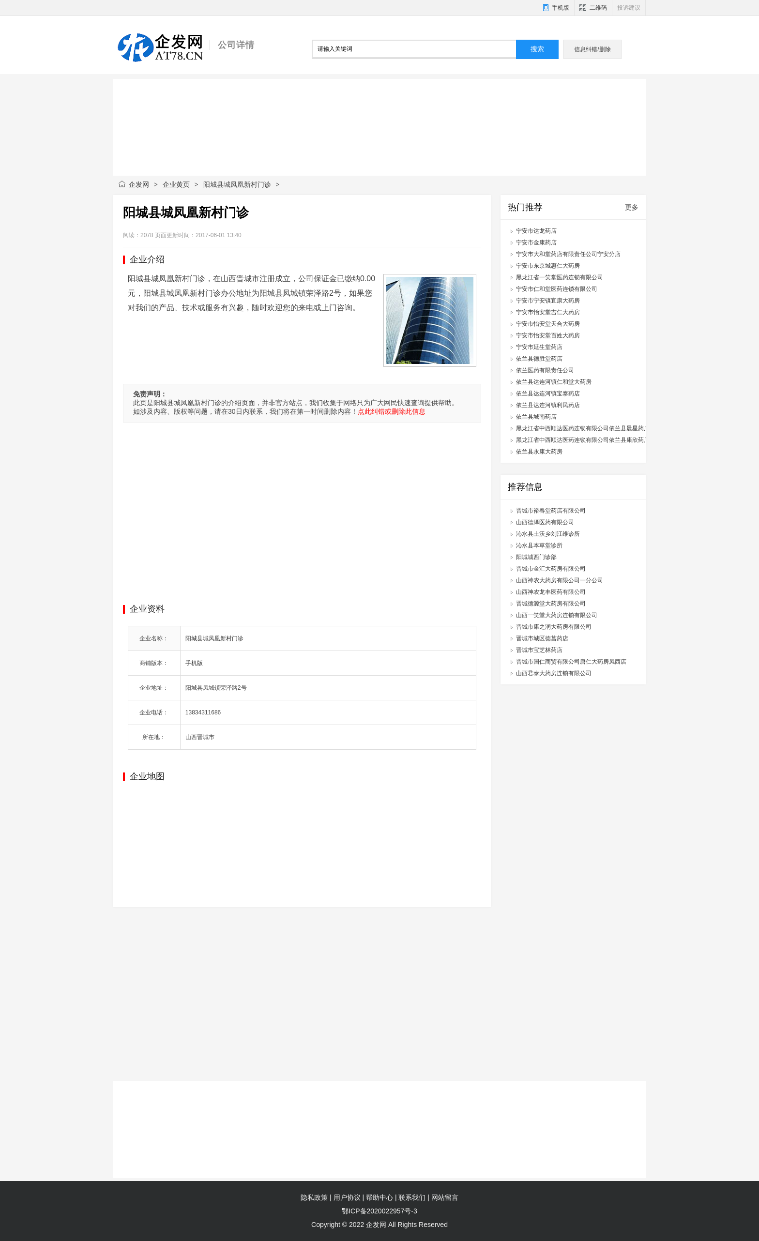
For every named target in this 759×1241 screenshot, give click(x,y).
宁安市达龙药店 (536, 230)
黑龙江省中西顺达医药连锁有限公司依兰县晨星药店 (583, 428)
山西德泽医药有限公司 (545, 522)
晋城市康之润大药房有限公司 (554, 626)
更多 (631, 207)
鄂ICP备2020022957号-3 (379, 1211)
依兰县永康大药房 (539, 451)
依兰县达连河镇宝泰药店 (548, 393)
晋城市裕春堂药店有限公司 (551, 510)
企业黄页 (176, 184)
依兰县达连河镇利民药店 (548, 405)
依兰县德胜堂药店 (539, 358)
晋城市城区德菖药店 (542, 638)
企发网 (139, 184)
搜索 (537, 49)
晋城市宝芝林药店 (539, 650)
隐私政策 (314, 1197)
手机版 (560, 7)
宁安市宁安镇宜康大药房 (548, 300)
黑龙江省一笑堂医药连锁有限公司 (559, 277)
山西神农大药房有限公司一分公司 (559, 580)
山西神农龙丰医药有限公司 (551, 592)
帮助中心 (379, 1197)
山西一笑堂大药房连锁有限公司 (556, 615)
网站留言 (444, 1197)
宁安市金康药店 (536, 242)
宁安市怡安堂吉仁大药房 (548, 312)
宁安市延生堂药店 (539, 347)
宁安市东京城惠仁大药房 (548, 265)
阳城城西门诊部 (536, 557)
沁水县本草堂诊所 (539, 545)
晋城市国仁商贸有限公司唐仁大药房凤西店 (571, 661)
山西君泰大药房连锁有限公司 (554, 673)
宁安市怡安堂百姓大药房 (548, 335)
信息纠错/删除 (592, 49)
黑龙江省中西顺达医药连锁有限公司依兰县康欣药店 (583, 440)
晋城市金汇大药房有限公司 (551, 568)
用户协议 (347, 1197)
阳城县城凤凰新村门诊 (214, 638)
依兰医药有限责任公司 (545, 370)
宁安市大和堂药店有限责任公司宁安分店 (568, 254)
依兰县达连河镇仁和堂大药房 (554, 381)
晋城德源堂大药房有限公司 (551, 603)
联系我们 (411, 1197)
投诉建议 (628, 7)
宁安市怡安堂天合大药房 (548, 323)
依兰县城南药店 (536, 416)
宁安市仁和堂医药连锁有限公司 (556, 289)
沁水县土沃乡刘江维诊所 (548, 533)
